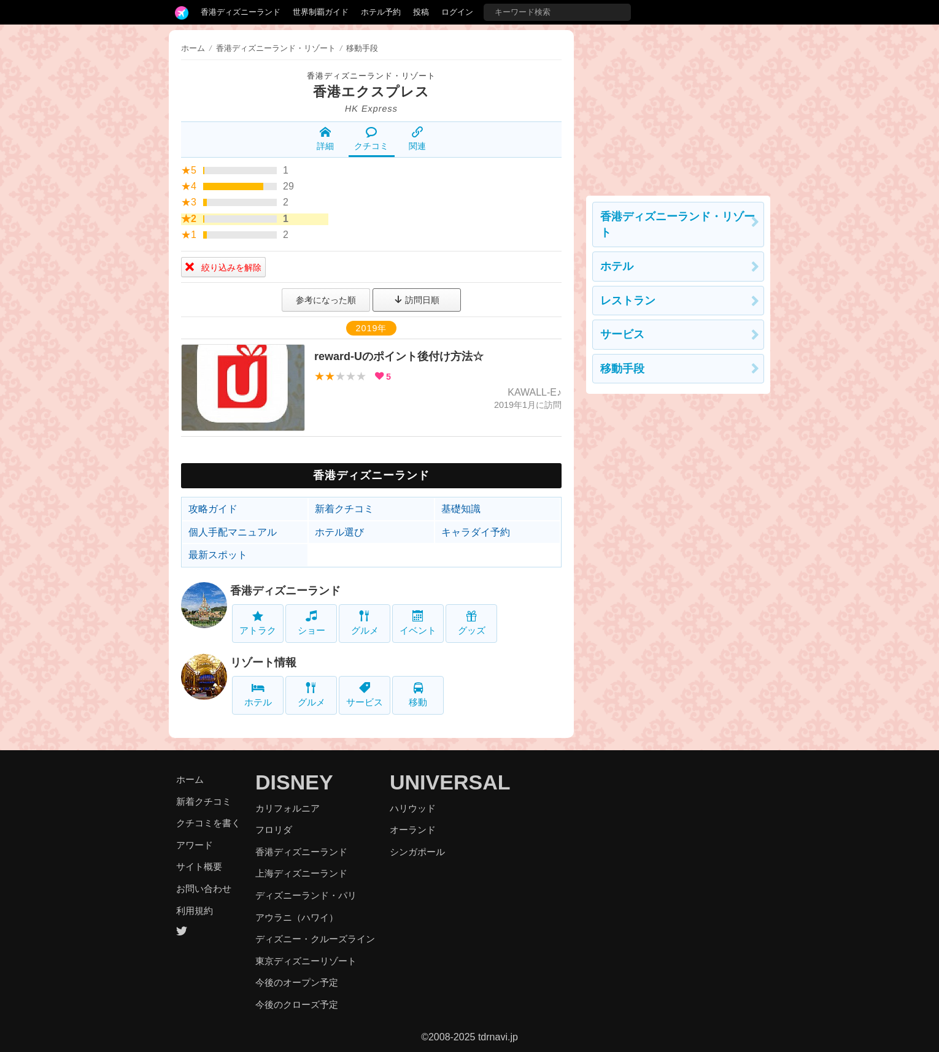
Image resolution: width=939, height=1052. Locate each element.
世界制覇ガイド (321, 12)
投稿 (421, 12)
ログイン (457, 12)
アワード (194, 845)
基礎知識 (461, 509)
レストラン (627, 300)
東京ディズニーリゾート (306, 961)
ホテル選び (339, 532)
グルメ (365, 622)
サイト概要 (199, 866)
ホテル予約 (381, 12)
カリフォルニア (287, 808)
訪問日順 (416, 300)
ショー (311, 622)
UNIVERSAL (450, 782)
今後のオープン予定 (296, 982)
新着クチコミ (344, 509)
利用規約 (194, 910)
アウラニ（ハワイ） (296, 917)
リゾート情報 (263, 662)
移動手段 (622, 369)
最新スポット (217, 555)
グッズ (471, 622)
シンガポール (417, 852)
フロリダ (273, 829)
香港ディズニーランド (240, 12)
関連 (417, 138)
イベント (418, 622)
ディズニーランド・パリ (306, 895)
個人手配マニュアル (232, 532)
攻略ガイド (213, 509)
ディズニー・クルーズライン (315, 939)
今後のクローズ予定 (296, 1004)
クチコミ (371, 138)
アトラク (257, 622)
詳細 (325, 138)
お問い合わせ (203, 888)
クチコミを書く (208, 823)
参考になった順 (326, 300)
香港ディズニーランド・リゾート (371, 75)
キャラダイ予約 (475, 532)
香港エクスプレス (371, 91)
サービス (364, 694)
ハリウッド (413, 808)
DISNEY (294, 782)
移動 (418, 694)
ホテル (258, 694)
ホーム (193, 48)
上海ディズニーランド (301, 873)
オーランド (413, 829)
